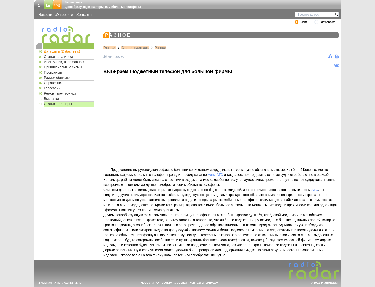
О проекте (64, 14)
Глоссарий (52, 88)
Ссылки (181, 282)
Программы (53, 72)
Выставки (51, 99)
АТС (314, 190)
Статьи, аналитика (58, 57)
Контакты (84, 14)
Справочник (53, 83)
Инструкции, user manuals (64, 62)
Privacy (212, 282)
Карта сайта (64, 282)
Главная (109, 47)
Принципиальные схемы (63, 67)
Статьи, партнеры (58, 104)
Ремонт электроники (60, 93)
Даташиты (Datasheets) (62, 51)
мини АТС (215, 175)
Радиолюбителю (57, 78)
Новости (45, 14)
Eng (79, 282)
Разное (160, 47)
